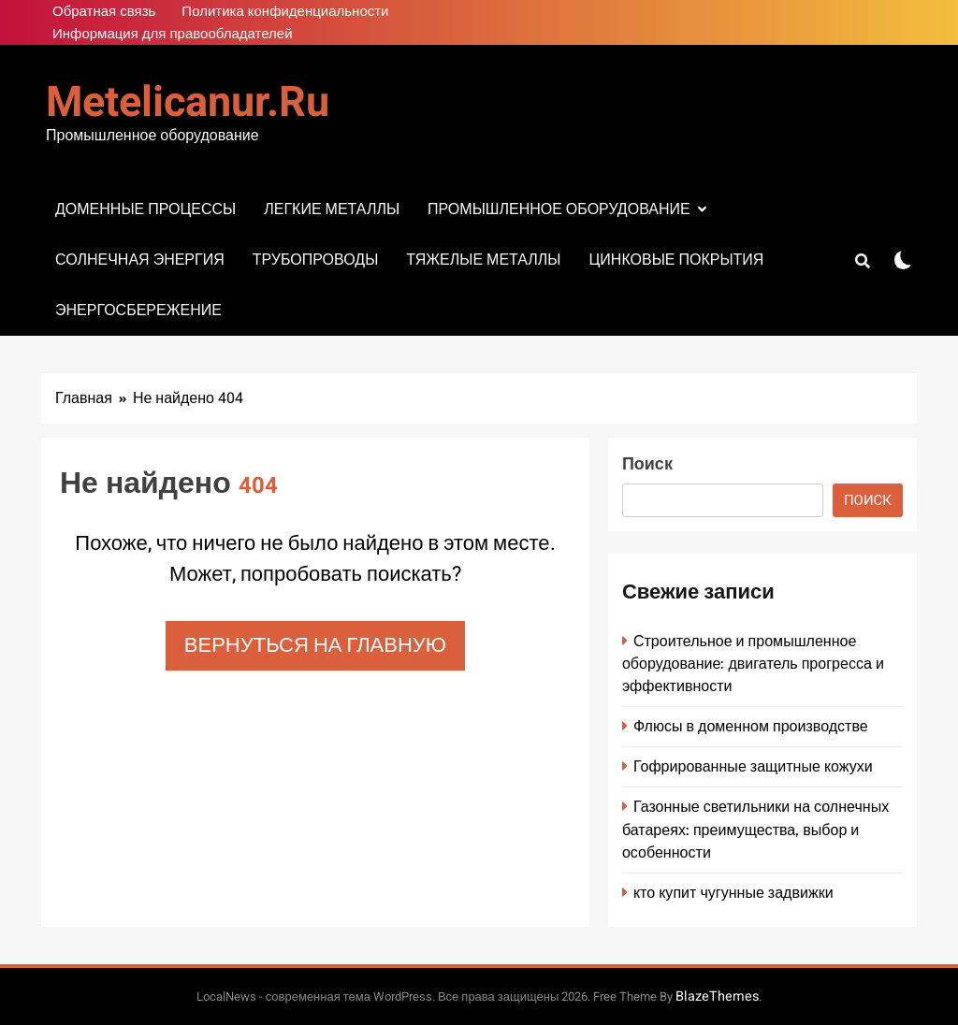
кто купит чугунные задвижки (733, 893)
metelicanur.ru (187, 103)
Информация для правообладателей (172, 33)
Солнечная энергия (140, 259)
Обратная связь (103, 11)
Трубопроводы (316, 259)
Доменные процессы (145, 209)
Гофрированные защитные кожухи (753, 766)
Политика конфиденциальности (284, 11)
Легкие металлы (331, 209)
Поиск (647, 464)
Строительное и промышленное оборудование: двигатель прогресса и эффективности (753, 663)
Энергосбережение (138, 310)
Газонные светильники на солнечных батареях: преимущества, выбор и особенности (755, 829)
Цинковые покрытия (675, 259)
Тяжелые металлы (483, 259)
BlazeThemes (717, 996)
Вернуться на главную (315, 645)
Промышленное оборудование (559, 209)
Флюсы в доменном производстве (750, 726)
